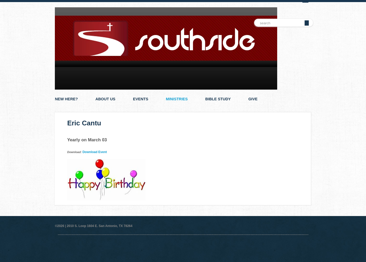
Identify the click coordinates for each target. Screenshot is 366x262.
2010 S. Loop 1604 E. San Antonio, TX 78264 (99, 226)
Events (140, 99)
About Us (105, 99)
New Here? (66, 99)
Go (307, 23)
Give (253, 99)
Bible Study (218, 99)
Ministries (177, 99)
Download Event (95, 152)
